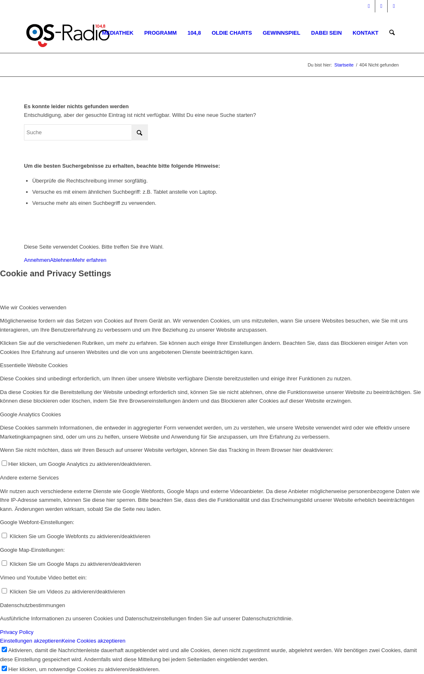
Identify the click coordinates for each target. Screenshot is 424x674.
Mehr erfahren (90, 260)
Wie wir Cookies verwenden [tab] (33, 307)
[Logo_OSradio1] (68, 33)
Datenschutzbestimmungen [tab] (32, 605)
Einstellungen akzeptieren (31, 641)
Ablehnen (61, 260)
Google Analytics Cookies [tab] (30, 414)
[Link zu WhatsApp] (394, 6)
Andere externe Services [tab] (29, 478)
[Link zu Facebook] (369, 6)
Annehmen (37, 260)
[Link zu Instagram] (381, 6)
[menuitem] (118, 33)
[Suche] (392, 33)
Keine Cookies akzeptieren (94, 641)
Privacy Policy (16, 632)
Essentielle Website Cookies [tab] (34, 365)
